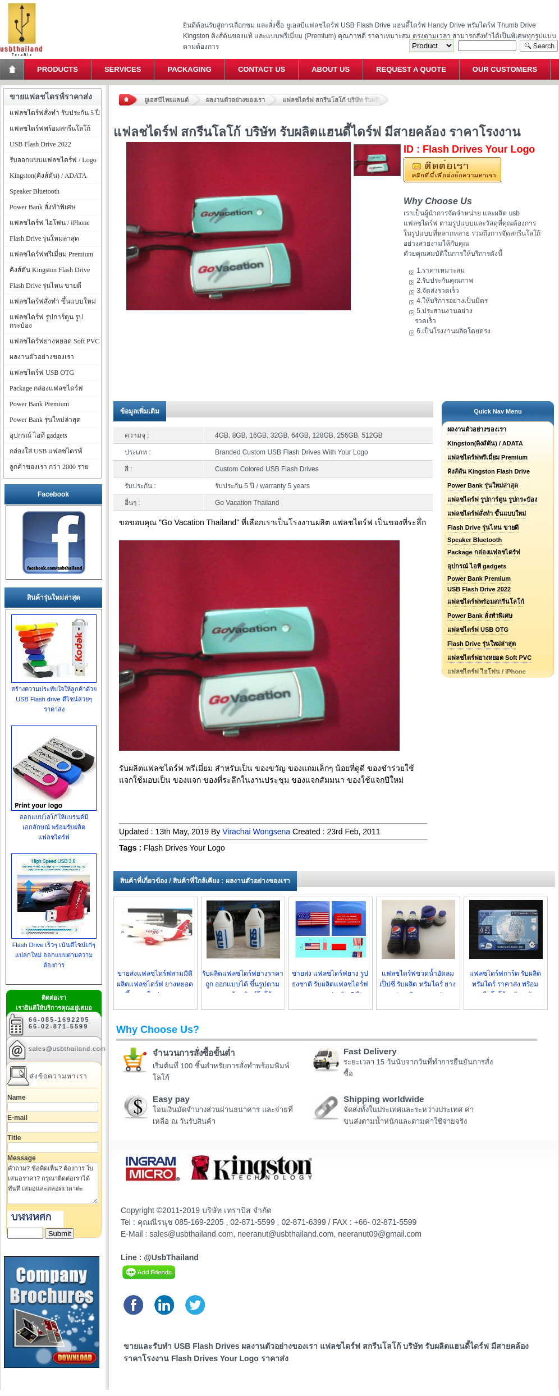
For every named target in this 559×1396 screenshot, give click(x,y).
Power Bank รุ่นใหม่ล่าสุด (482, 485)
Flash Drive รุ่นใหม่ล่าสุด (481, 643)
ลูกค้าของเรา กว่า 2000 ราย (49, 467)
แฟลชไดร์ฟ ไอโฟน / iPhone (50, 223)
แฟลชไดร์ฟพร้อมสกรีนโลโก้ (485, 601)
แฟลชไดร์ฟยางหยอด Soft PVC (489, 657)
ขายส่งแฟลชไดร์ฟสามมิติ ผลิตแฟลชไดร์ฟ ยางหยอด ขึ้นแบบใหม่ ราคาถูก (155, 984)
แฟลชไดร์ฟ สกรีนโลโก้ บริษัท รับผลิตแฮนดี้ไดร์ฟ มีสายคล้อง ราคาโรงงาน (335, 100)
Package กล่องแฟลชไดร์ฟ (483, 552)
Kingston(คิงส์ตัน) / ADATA (485, 443)
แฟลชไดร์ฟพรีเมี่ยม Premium (487, 457)
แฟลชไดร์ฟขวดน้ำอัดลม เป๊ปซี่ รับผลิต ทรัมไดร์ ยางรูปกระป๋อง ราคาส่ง (417, 984)
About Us (330, 69)
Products (57, 69)
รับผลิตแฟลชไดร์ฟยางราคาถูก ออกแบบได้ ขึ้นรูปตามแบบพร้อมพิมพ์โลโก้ (242, 984)
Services (122, 69)
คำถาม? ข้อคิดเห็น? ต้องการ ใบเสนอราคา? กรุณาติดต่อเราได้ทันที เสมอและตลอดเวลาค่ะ (52, 1183)
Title (14, 1138)
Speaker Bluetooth (474, 539)
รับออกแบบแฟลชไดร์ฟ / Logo (53, 160)
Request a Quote (411, 69)
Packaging (189, 69)
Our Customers (505, 69)
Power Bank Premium (479, 578)
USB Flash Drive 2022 (479, 589)
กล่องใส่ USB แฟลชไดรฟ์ (46, 451)
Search (539, 46)
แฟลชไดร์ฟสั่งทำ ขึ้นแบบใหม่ (486, 513)
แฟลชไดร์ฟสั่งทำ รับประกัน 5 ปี (55, 113)
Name (16, 1097)
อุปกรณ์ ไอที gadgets (476, 566)
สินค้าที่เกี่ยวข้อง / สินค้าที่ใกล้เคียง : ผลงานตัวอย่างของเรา (205, 881)
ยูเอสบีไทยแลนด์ (166, 100)
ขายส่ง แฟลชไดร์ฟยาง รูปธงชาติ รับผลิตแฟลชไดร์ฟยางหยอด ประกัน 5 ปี (330, 984)
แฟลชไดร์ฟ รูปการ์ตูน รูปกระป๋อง (492, 499)
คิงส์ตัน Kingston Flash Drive (488, 471)
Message (21, 1158)
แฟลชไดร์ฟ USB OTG (477, 629)
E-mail (17, 1118)
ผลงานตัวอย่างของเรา (235, 100)
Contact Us (261, 69)
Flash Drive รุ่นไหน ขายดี (483, 527)
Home (13, 69)
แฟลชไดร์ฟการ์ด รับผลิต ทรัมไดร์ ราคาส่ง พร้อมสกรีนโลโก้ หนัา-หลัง (505, 984)
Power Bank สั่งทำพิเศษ (479, 615)
